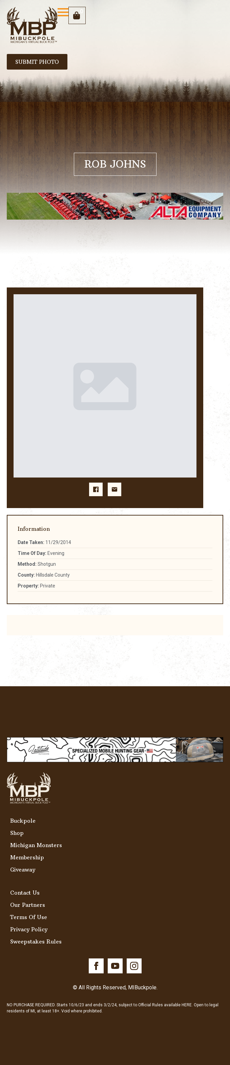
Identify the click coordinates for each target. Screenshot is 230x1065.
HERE (187, 1005)
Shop (17, 832)
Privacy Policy (28, 929)
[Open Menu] (63, 12)
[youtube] (115, 965)
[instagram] (134, 965)
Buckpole (23, 820)
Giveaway (22, 869)
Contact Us (25, 892)
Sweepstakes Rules (36, 941)
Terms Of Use (28, 917)
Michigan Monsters (36, 845)
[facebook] (96, 965)
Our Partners (27, 904)
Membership (27, 857)
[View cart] (77, 15)
